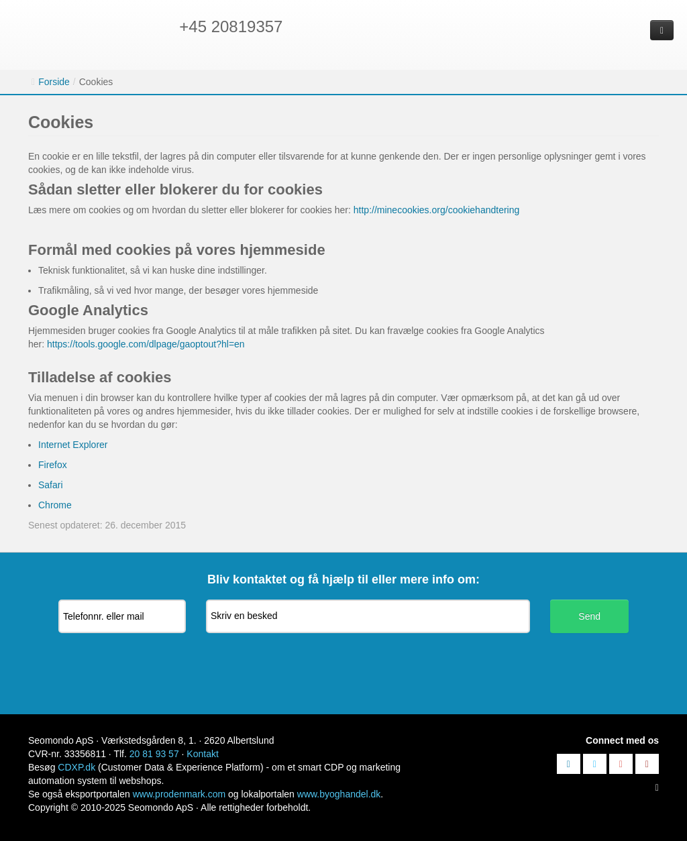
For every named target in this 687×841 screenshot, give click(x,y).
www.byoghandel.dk (339, 794)
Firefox (52, 464)
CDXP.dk (76, 767)
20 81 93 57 (154, 753)
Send (589, 616)
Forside (54, 81)
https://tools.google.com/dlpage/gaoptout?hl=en (146, 344)
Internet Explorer (73, 444)
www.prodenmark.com (179, 794)
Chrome (55, 505)
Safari (50, 485)
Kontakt (202, 753)
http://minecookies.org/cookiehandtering (436, 210)
